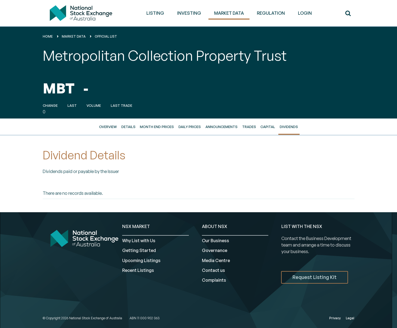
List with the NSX (301, 226)
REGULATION (271, 13)
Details (128, 126)
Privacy (335, 318)
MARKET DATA (229, 13)
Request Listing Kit (315, 277)
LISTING (155, 13)
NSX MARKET (136, 226)
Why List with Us (138, 240)
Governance (214, 250)
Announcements (221, 126)
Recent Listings (138, 270)
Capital (267, 126)
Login (305, 13)
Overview (108, 126)
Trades (249, 126)
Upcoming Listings (141, 260)
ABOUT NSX (214, 226)
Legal (350, 318)
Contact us (213, 270)
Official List (106, 36)
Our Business (215, 240)
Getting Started (139, 250)
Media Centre (216, 260)
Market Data (74, 36)
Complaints (214, 280)
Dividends (289, 126)
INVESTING (189, 13)
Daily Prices (190, 126)
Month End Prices (157, 126)
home (48, 36)
